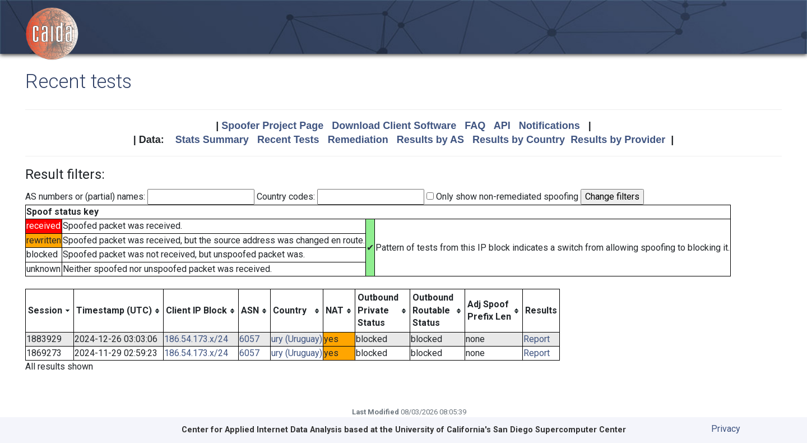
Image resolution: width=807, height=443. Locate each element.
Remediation (358, 139)
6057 (249, 339)
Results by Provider (618, 139)
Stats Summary (212, 139)
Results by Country (518, 139)
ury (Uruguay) (296, 339)
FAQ (475, 125)
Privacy (725, 428)
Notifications (549, 125)
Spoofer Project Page (272, 125)
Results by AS (430, 139)
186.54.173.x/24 (196, 339)
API (502, 125)
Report (536, 339)
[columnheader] (50, 310)
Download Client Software (394, 125)
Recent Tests (288, 139)
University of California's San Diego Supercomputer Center (510, 430)
